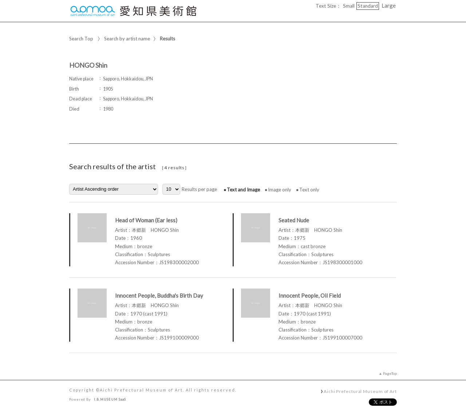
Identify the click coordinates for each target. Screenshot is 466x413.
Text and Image (243, 189)
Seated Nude (294, 220)
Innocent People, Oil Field (310, 295)
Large (389, 5)
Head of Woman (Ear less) (146, 220)
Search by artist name (127, 38)
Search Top (81, 38)
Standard (368, 6)
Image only (279, 189)
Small (349, 6)
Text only (309, 189)
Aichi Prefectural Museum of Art (360, 391)
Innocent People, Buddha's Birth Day (159, 295)
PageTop (390, 373)
